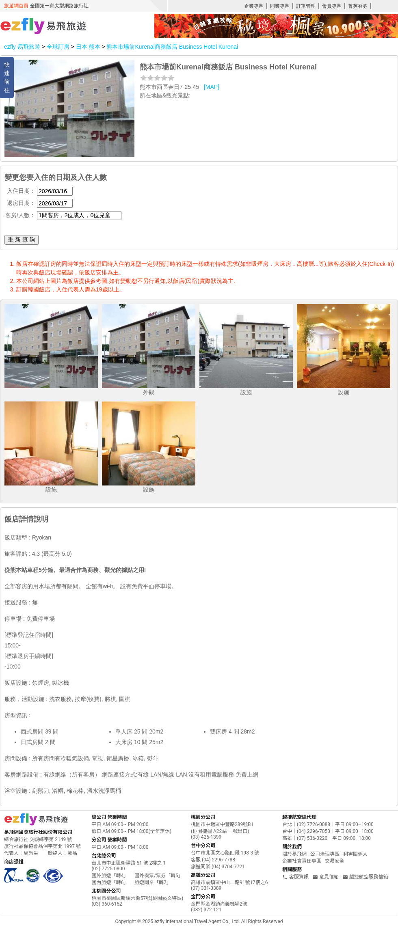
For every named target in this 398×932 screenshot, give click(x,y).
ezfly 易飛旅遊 (22, 46)
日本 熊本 (89, 46)
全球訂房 (58, 46)
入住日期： (21, 191)
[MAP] (211, 87)
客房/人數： (20, 215)
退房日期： (21, 203)
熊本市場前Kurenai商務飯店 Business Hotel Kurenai (172, 46)
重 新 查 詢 (21, 239)
